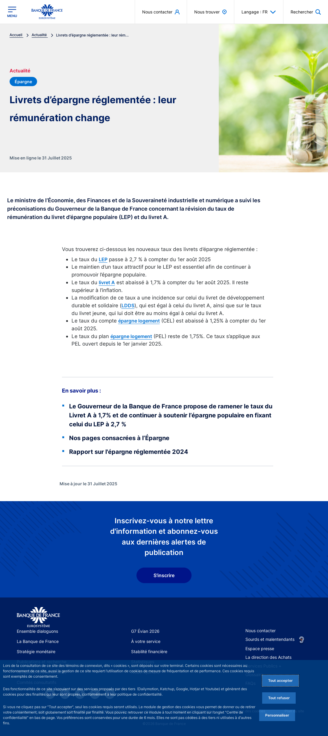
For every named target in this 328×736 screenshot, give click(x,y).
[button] (305, 12)
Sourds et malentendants (269, 639)
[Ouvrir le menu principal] (12, 12)
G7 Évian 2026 (145, 631)
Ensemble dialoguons (37, 631)
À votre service (145, 641)
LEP (103, 259)
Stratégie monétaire (36, 651)
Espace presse (259, 648)
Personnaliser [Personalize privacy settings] (277, 715)
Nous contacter (260, 630)
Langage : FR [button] (259, 12)
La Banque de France (38, 641)
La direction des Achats (268, 657)
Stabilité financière (149, 651)
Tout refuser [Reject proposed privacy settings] (279, 698)
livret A (107, 282)
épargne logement (139, 321)
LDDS (128, 305)
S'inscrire (164, 575)
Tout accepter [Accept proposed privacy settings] (280, 680)
